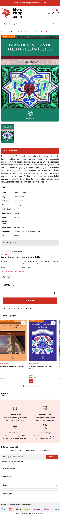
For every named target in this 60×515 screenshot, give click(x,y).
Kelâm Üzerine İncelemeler (37, 261)
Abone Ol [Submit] (52, 457)
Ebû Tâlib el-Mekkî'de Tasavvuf (13, 366)
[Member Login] (53, 13)
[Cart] (57, 13)
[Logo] (11, 13)
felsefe (4, 396)
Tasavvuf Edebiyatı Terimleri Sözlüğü (43, 367)
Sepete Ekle (30, 300)
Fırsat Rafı (36, 264)
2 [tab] (23, 386)
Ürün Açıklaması (10, 150)
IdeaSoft (18, 513)
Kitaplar (24, 261)
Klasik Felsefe (27, 264)
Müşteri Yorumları (10, 242)
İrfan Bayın (26, 268)
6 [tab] (34, 386)
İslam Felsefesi (53, 261)
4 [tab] (28, 386)
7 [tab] (36, 386)
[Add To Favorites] (9, 277)
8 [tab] (39, 386)
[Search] (30, 24)
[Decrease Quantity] (5, 293)
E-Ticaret (25, 513)
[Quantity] (30, 293)
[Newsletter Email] (30, 457)
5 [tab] (31, 386)
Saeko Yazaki (6, 363)
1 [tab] (21, 386)
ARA (54, 24)
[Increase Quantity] (54, 293)
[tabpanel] (15, 351)
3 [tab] (26, 386)
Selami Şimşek (36, 363)
